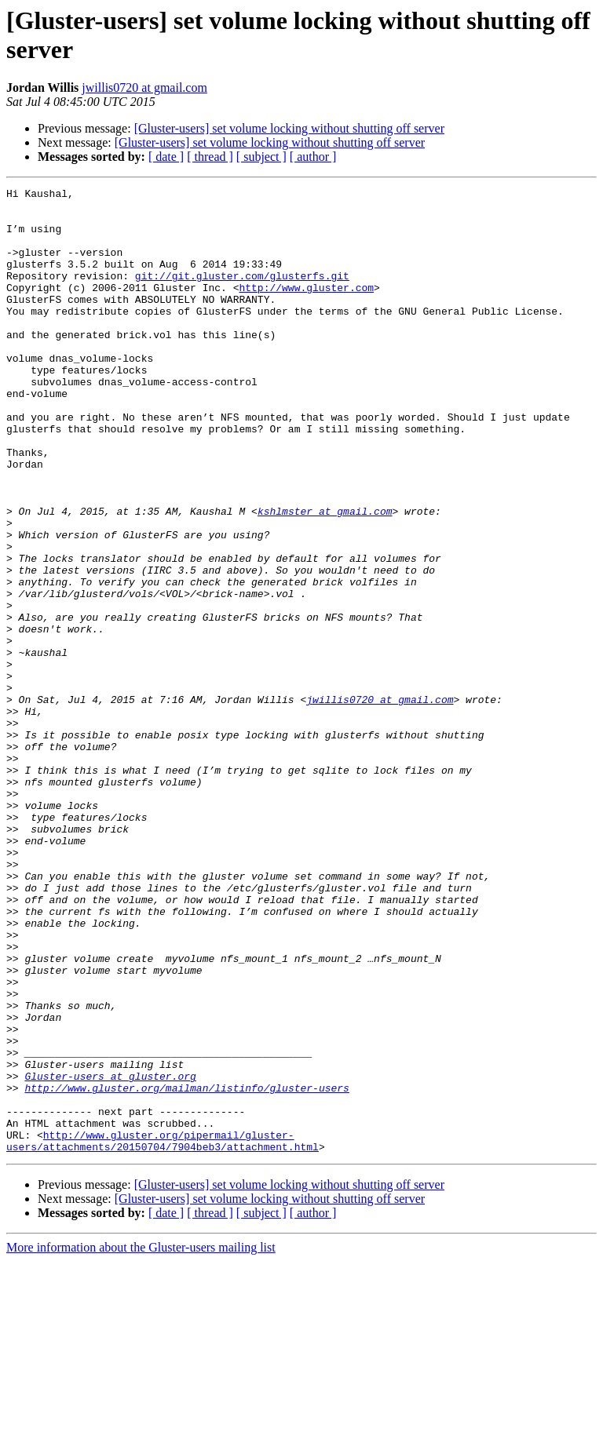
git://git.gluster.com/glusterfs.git (242, 294)
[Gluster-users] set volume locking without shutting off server (289, 128)
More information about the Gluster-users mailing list (141, 1440)
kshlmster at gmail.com (325, 577)
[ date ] (166, 156)
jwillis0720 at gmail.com (144, 87)
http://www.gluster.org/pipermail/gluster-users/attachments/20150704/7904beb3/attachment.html (162, 1332)
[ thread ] (210, 156)
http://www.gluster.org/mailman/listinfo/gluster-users (186, 1269)
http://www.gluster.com (306, 308)
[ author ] (313, 156)
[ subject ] (261, 156)
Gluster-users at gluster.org (110, 1255)
